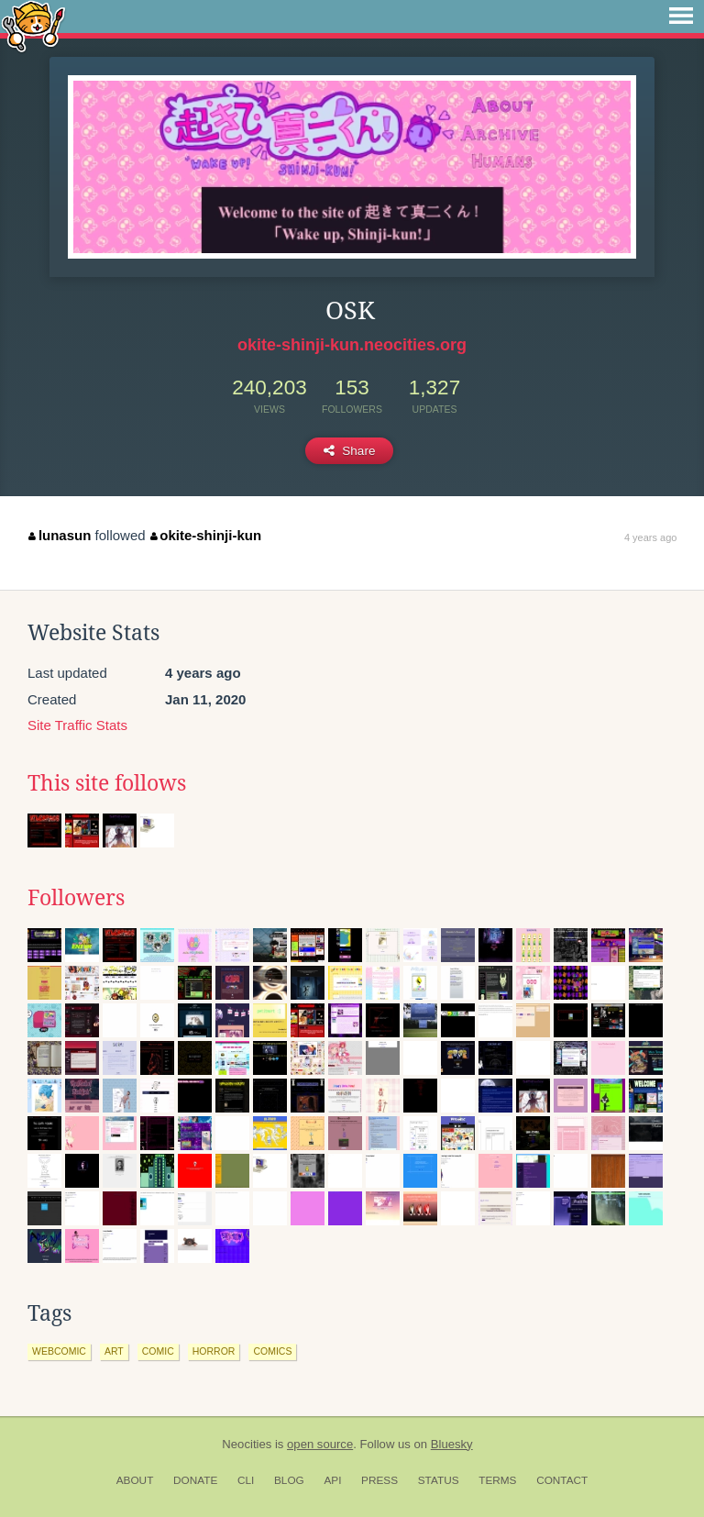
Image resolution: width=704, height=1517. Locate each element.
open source (320, 1444)
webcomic (59, 1350)
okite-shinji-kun (205, 535)
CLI (245, 1480)
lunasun (59, 535)
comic (158, 1350)
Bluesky (452, 1444)
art (114, 1350)
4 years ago (650, 537)
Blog (289, 1480)
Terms (497, 1480)
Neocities (246, 1444)
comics (272, 1350)
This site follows (107, 783)
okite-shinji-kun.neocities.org (352, 345)
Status (438, 1480)
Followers (76, 898)
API (332, 1480)
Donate (195, 1480)
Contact (562, 1480)
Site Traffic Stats (77, 725)
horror (214, 1350)
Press (379, 1480)
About (135, 1480)
